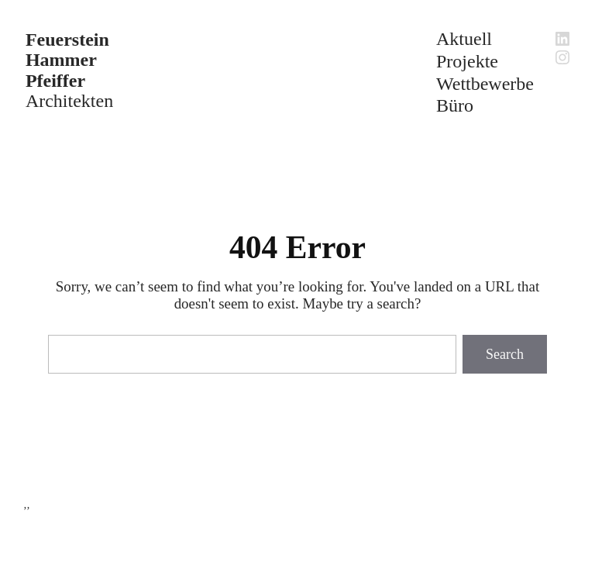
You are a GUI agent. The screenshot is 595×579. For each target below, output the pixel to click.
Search (505, 354)
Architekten (69, 70)
